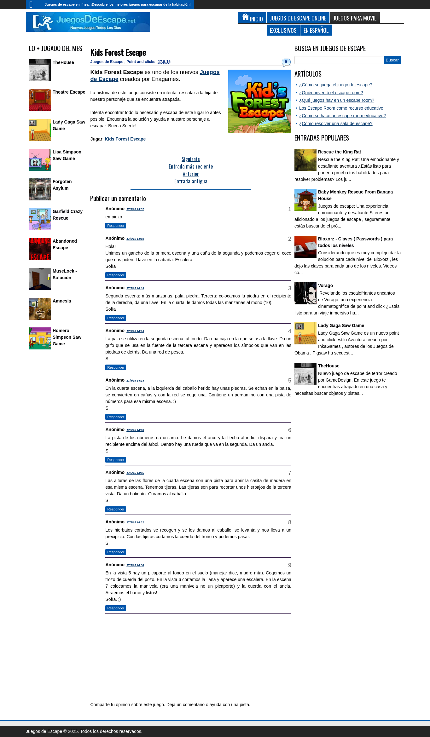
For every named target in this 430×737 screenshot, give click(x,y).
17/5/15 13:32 (135, 209)
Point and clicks (141, 62)
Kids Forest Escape (118, 52)
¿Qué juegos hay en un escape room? (336, 100)
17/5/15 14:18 (135, 380)
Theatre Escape (69, 92)
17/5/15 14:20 (135, 430)
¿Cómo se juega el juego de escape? (335, 84)
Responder (115, 225)
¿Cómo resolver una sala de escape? (336, 123)
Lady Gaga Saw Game (341, 325)
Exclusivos (283, 30)
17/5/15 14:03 (135, 238)
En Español (316, 30)
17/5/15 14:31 (135, 522)
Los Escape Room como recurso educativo (341, 108)
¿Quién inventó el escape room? (331, 92)
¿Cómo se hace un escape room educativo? (342, 115)
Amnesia (62, 300)
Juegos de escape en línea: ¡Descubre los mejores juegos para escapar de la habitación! (118, 4)
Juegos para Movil (355, 18)
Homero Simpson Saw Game (67, 337)
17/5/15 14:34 (135, 565)
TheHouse (63, 62)
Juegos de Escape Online (298, 18)
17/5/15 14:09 (135, 288)
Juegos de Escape (107, 62)
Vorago (325, 285)
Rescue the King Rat (339, 151)
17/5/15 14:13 (135, 331)
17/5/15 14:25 (135, 473)
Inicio (34, 4)
